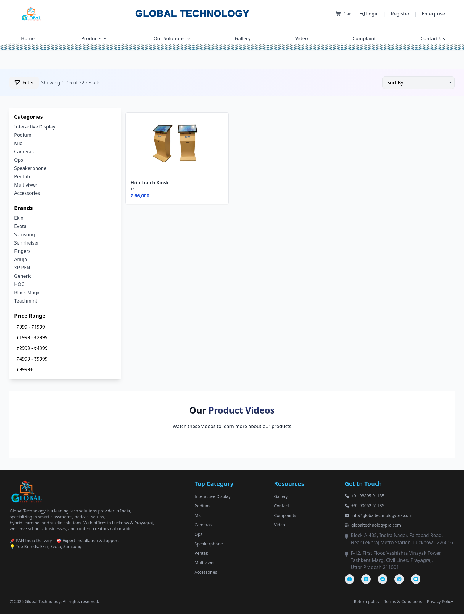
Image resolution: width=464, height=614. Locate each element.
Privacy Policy (440, 601)
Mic (18, 143)
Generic (22, 276)
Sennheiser (26, 243)
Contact (281, 506)
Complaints (285, 515)
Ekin (18, 218)
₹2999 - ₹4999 (32, 348)
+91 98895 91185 (364, 496)
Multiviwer (26, 184)
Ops (18, 160)
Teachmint (25, 301)
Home (28, 38)
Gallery (243, 38)
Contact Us (432, 38)
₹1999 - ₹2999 (32, 337)
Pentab (22, 176)
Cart (344, 13)
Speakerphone (30, 168)
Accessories (27, 193)
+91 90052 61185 (364, 505)
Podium (22, 135)
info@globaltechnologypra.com (378, 515)
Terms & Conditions (403, 601)
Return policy (367, 601)
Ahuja (20, 259)
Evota (20, 226)
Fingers (22, 251)
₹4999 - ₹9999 (32, 359)
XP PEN (22, 267)
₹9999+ (25, 369)
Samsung (24, 234)
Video (301, 38)
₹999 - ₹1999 (31, 327)
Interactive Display (34, 126)
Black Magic (27, 292)
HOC (19, 284)
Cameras (24, 151)
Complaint (364, 38)
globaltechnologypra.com (373, 525)
